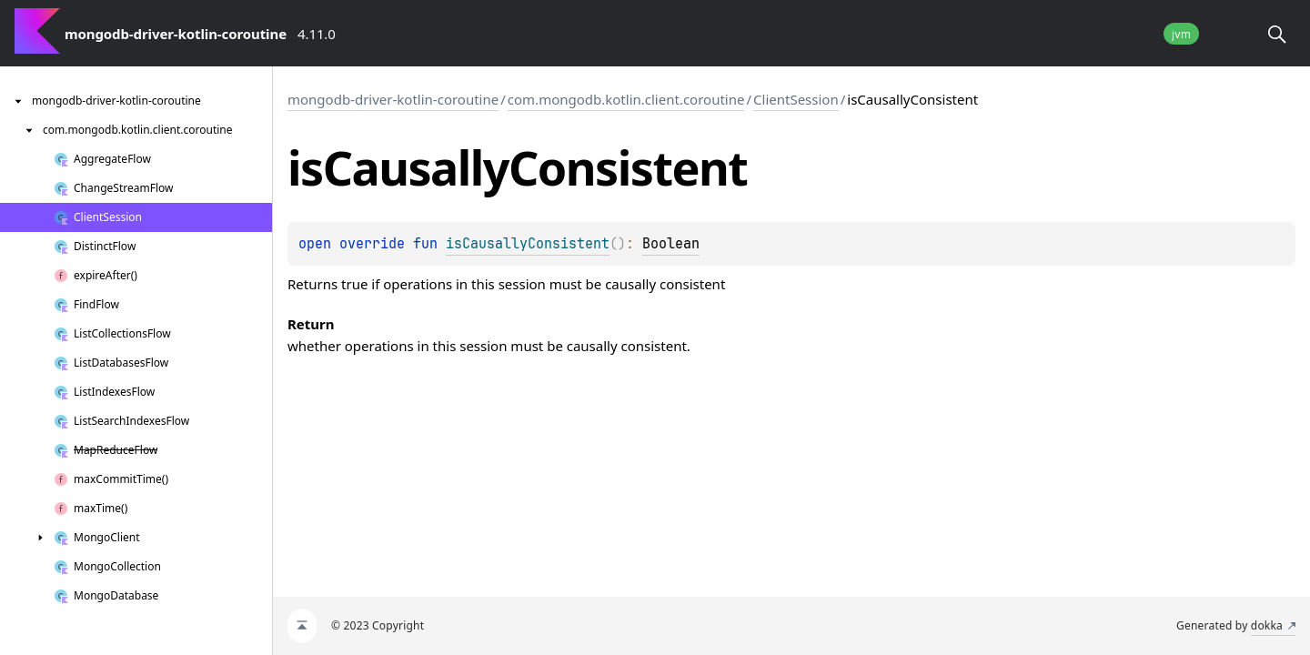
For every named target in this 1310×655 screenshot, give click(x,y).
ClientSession (796, 99)
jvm (1181, 34)
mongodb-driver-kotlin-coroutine (393, 99)
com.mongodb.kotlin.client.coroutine (626, 99)
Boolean (671, 244)
